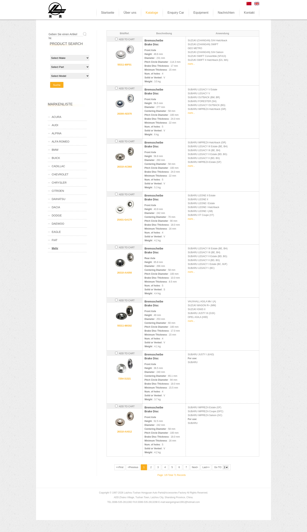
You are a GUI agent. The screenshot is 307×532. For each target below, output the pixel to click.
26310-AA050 (124, 272)
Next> (195, 467)
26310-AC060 (124, 166)
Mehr (55, 248)
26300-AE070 (124, 113)
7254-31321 (124, 378)
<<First (119, 467)
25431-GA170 (124, 219)
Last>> (206, 467)
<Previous (133, 467)
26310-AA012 (124, 431)
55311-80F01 (124, 64)
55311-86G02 (124, 325)
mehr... (191, 64)
